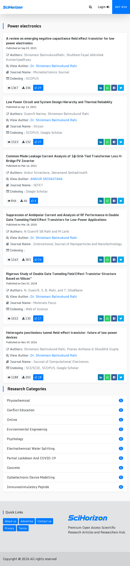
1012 (13, 318)
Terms (23, 528)
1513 (13, 142)
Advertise (27, 521)
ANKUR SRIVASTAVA (46, 178)
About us (10, 521)
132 (26, 318)
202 (26, 377)
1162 (13, 259)
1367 (13, 88)
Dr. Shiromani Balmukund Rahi (53, 65)
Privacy (9, 528)
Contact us (44, 521)
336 (26, 88)
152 (26, 142)
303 (26, 259)
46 (23, 200)
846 (12, 200)
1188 (13, 377)
